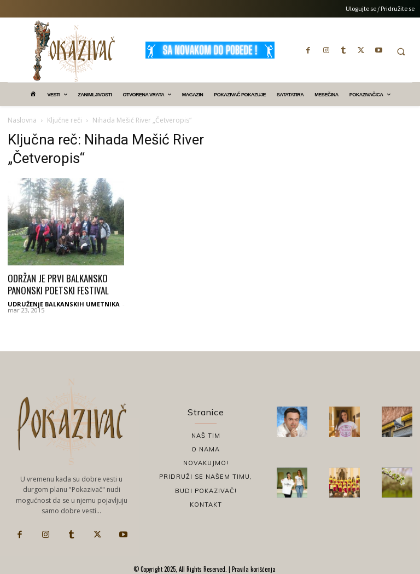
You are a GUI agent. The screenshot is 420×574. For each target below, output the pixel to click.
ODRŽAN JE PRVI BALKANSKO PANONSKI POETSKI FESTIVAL (58, 284)
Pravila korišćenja (253, 569)
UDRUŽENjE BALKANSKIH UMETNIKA (64, 304)
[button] (401, 51)
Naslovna (22, 120)
